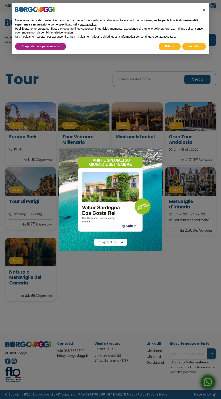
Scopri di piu (108, 242)
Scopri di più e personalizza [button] (40, 46)
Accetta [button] (194, 46)
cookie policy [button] (88, 24)
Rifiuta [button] (169, 46)
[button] (204, 10)
